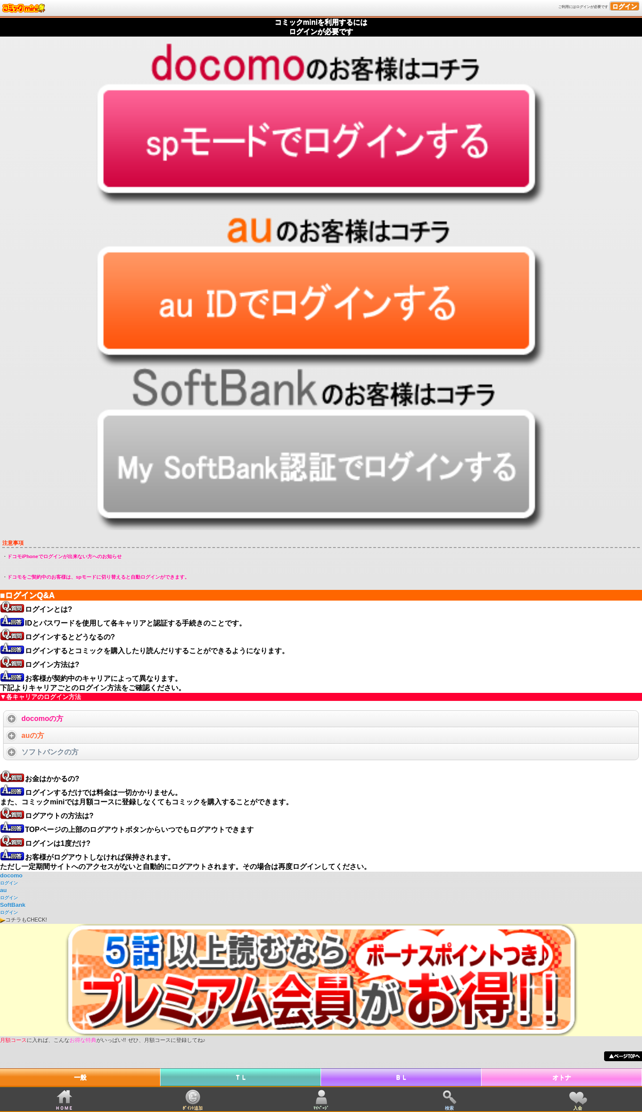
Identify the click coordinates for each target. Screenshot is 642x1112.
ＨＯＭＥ (64, 1107)
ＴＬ (241, 1077)
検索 (449, 1107)
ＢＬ (401, 1077)
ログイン (624, 6)
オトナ (561, 1077)
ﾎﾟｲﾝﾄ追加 (193, 1107)
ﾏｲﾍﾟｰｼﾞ (321, 1107)
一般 (80, 1077)
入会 (577, 1107)
